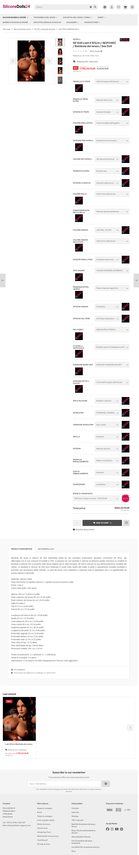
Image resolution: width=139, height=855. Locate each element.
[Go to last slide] (60, 43)
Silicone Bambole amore (15, 17)
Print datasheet (19, 670)
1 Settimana (93, 61)
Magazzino (72, 22)
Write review (95, 51)
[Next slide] (60, 79)
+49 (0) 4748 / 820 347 (15, 822)
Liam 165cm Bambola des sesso (18, 744)
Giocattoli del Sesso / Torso (77, 17)
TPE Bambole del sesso (45, 17)
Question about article (83, 529)
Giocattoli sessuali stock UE (47, 22)
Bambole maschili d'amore (15, 22)
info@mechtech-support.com (19, 825)
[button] (60, 52)
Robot (102, 17)
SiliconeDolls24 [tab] (46, 549)
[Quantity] (77, 523)
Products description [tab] (21, 549)
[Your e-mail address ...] (64, 784)
